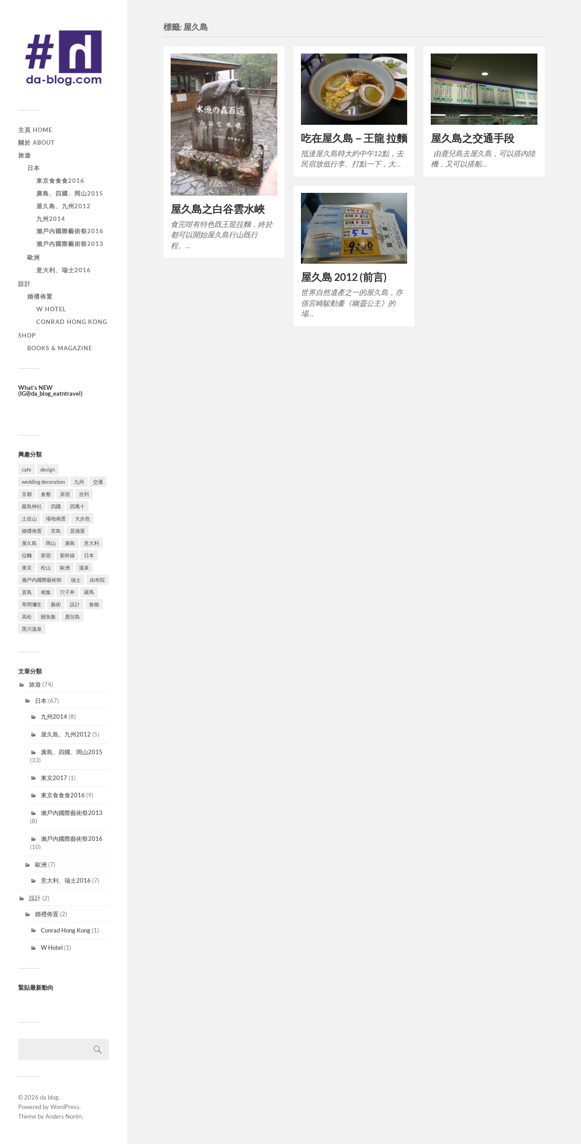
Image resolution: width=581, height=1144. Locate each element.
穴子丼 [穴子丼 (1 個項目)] (67, 592)
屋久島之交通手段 (472, 138)
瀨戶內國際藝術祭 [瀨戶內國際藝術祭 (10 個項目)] (42, 580)
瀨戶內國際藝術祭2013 (69, 243)
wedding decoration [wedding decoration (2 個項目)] (43, 482)
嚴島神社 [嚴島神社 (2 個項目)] (32, 506)
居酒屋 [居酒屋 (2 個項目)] (77, 531)
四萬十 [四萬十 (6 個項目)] (77, 506)
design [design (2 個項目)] (47, 469)
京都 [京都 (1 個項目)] (27, 494)
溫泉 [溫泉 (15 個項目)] (84, 567)
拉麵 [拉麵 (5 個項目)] (27, 555)
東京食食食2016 (60, 180)
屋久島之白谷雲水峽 (218, 209)
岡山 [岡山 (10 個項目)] (51, 543)
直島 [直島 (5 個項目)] (27, 592)
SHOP (27, 335)
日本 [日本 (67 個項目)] (89, 555)
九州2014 (50, 218)
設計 (24, 283)
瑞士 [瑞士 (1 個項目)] (76, 580)
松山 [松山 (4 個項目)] (46, 567)
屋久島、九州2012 (63, 206)
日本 (33, 168)
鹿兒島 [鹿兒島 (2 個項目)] (72, 616)
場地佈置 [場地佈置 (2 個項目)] (56, 518)
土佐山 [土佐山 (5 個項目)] (29, 518)
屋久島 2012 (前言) (344, 277)
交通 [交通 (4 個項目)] (98, 482)
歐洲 (33, 257)
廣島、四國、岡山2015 (69, 193)
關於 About (36, 142)
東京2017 (54, 777)
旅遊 (24, 155)
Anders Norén (63, 1116)
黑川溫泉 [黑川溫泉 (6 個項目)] (32, 629)
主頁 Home (35, 129)
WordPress (64, 1106)
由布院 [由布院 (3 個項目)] (97, 580)
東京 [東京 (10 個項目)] (27, 567)
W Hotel (51, 309)
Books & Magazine (59, 348)
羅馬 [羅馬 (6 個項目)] (89, 592)
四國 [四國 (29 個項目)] (56, 506)
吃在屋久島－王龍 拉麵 (354, 138)
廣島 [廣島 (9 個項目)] (70, 543)
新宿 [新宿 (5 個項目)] (46, 555)
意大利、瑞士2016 (63, 270)
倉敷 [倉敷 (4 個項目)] (46, 494)
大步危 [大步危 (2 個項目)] (82, 518)
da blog (49, 1097)
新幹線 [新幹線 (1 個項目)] (67, 555)
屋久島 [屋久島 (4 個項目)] (29, 543)
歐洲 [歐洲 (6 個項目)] (65, 567)
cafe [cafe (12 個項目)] (26, 469)
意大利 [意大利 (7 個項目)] (91, 543)
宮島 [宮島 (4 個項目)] (56, 531)
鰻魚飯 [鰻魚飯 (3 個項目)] (48, 616)
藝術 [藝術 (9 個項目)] (56, 604)
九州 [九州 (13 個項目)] (79, 482)
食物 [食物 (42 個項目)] (94, 604)
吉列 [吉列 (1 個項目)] (84, 494)
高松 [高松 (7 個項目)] (27, 616)
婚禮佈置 (40, 296)
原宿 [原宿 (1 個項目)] (65, 494)
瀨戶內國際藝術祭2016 (69, 231)
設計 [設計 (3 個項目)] (75, 604)
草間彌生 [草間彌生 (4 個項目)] (32, 604)
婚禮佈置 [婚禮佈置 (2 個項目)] (32, 531)
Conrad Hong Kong (71, 321)
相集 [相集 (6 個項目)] (46, 592)
